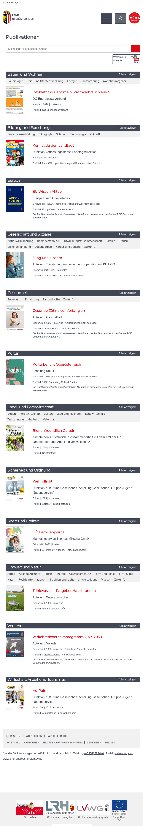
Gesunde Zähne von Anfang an (59, 311)
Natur (11, 579)
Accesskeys (11, 2)
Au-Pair (39, 691)
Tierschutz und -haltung (23, 419)
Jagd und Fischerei (68, 413)
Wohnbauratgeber (114, 81)
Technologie (78, 134)
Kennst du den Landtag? (53, 146)
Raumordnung (90, 81)
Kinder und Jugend (68, 246)
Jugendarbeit (43, 246)
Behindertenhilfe (48, 241)
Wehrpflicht (42, 481)
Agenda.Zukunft (29, 574)
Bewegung (14, 299)
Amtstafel (13, 742)
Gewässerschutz (80, 574)
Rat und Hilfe (51, 299)
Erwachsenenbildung (21, 134)
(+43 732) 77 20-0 (93, 753)
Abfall (11, 574)
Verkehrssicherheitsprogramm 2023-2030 (67, 637)
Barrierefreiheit (58, 736)
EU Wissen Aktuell (48, 192)
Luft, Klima (126, 574)
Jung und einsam (47, 258)
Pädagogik (45, 134)
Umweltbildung (88, 579)
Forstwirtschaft (30, 413)
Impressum (13, 736)
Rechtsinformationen (32, 579)
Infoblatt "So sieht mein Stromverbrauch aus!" (71, 92)
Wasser (106, 579)
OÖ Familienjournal (49, 532)
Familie (110, 241)
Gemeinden (94, 742)
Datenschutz (33, 736)
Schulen (61, 134)
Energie (72, 81)
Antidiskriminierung (20, 241)
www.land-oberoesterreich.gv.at (22, 759)
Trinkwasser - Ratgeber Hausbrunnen (64, 591)
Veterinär (49, 419)
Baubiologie (15, 81)
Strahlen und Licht (62, 579)
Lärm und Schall (105, 574)
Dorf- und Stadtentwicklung (45, 81)
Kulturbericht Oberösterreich (57, 364)
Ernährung (32, 299)
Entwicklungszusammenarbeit (82, 241)
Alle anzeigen (127, 74)
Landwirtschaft (95, 413)
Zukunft (95, 134)
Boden (11, 413)
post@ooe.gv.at (123, 753)
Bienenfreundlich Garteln (54, 431)
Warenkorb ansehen (125, 58)
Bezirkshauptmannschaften (63, 742)
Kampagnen (31, 742)
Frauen (123, 241)
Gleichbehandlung (19, 246)
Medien (110, 742)
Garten (48, 413)
